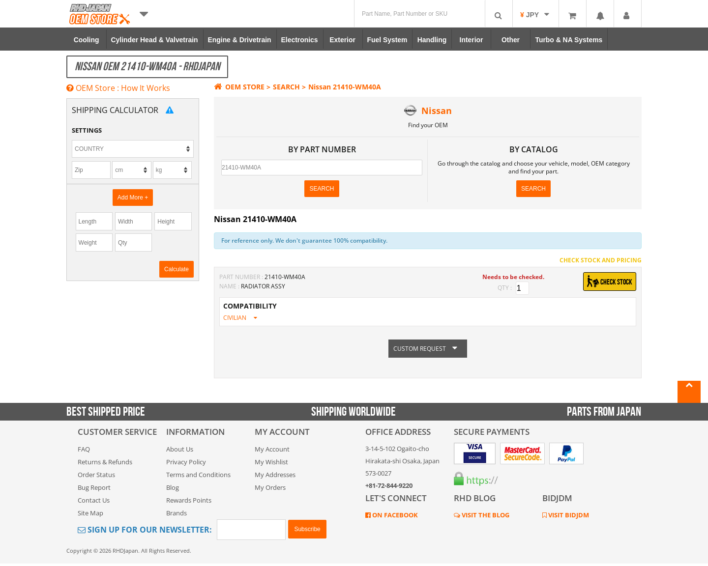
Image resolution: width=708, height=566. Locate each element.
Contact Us (94, 500)
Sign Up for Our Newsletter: (145, 529)
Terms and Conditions (198, 474)
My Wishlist (271, 461)
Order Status (96, 474)
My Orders (270, 487)
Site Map (90, 513)
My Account (272, 449)
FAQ (84, 449)
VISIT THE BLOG (484, 514)
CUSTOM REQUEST (427, 349)
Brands (176, 513)
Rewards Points (188, 500)
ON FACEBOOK (394, 514)
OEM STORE (239, 86)
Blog (172, 487)
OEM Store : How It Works (118, 88)
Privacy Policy (186, 461)
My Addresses (275, 474)
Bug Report (94, 487)
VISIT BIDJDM (568, 514)
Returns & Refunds (105, 461)
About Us (179, 449)
